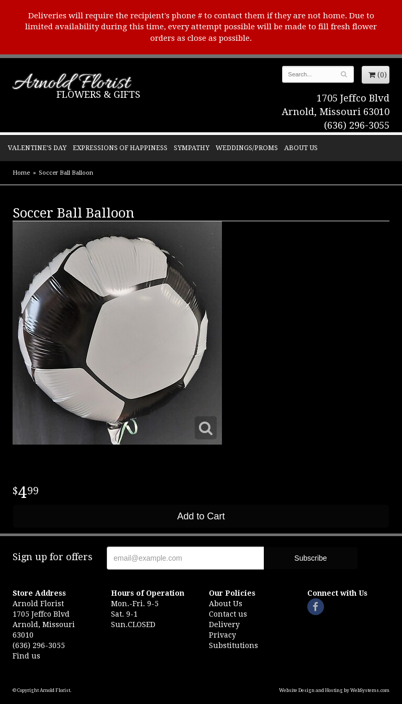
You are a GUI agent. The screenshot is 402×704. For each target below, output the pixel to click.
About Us (301, 148)
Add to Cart (201, 516)
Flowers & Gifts (98, 94)
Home (21, 172)
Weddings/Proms (247, 148)
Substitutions (233, 645)
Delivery (224, 624)
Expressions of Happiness (120, 148)
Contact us (228, 614)
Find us (26, 656)
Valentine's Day (37, 148)
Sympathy (191, 148)
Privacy (222, 635)
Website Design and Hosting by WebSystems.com (334, 690)
